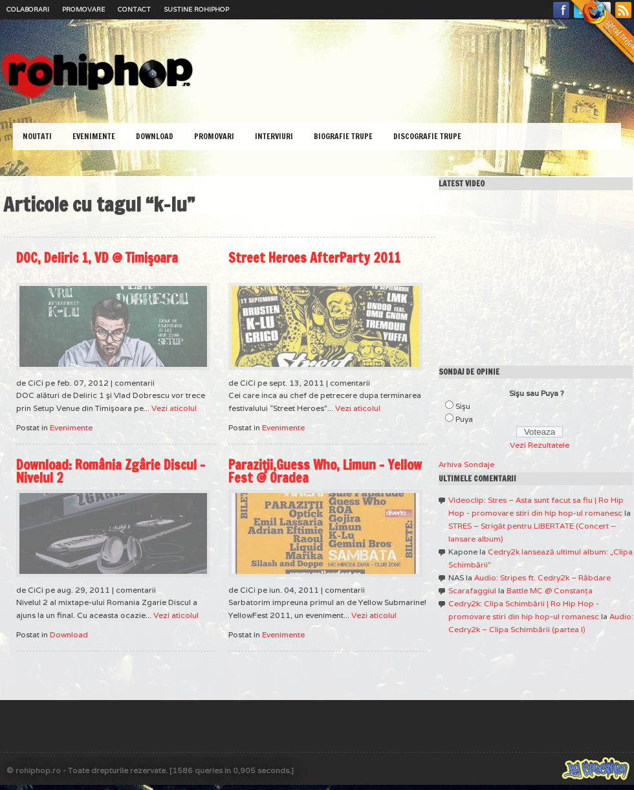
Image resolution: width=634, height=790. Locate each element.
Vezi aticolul (174, 408)
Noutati (37, 136)
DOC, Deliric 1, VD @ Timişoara (97, 257)
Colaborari (27, 9)
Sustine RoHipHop (196, 9)
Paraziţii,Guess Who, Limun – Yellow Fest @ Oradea (325, 471)
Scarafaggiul (472, 590)
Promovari (214, 136)
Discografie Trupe (427, 136)
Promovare (83, 9)
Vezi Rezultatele (539, 445)
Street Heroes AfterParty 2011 (314, 257)
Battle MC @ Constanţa (550, 590)
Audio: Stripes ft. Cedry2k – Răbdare (542, 577)
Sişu (462, 406)
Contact (134, 9)
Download (154, 136)
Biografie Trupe (343, 136)
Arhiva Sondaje (466, 464)
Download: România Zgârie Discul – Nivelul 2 (110, 471)
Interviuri (274, 136)
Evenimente (93, 136)
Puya (464, 419)
